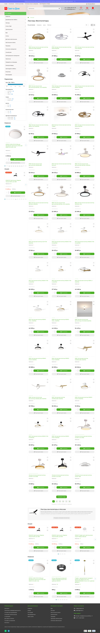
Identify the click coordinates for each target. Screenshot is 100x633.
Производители (31, 614)
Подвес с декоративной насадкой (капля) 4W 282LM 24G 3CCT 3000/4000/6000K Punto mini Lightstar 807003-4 (84, 580)
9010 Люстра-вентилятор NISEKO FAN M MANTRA (61, 242)
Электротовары (10, 65)
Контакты (7, 608)
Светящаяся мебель (11, 68)
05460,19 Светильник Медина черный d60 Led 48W (13, 181)
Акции (6, 3)
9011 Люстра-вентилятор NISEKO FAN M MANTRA (84, 242)
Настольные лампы (10, 42)
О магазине (7, 616)
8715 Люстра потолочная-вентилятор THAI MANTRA (84, 47)
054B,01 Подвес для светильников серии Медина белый (84, 536)
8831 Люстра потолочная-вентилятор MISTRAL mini (84, 203)
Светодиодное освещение (12, 55)
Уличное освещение (11, 49)
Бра (7, 32)
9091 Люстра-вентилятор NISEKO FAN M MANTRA (38, 437)
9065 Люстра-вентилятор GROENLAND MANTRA (81, 359)
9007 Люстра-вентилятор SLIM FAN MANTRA (38, 242)
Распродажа (9, 74)
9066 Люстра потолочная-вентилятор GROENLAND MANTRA (37, 398)
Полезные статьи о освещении (31, 3)
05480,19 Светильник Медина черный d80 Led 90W (59, 536)
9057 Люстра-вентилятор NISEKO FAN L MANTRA (37, 320)
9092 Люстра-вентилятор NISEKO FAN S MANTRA (60, 437)
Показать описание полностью (61, 517)
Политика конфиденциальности (13, 610)
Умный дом (8, 52)
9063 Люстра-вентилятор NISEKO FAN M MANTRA (37, 359)
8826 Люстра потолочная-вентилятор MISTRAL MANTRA (82, 164)
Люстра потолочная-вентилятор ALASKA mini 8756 (37, 476)
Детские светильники (11, 39)
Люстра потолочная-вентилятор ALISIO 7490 (83, 476)
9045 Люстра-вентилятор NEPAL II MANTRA (83, 281)
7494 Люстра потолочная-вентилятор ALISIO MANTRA (61, 86)
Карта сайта (31, 616)
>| (69, 501)
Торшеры (8, 45)
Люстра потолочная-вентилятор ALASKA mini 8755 (83, 437)
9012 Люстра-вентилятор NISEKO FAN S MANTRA (38, 281)
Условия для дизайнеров (11, 612)
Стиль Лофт (9, 26)
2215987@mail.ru (69, 9)
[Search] (44, 8)
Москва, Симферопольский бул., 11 (83, 615)
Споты (7, 36)
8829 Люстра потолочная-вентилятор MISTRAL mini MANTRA (61, 203)
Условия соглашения (10, 620)
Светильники (9, 29)
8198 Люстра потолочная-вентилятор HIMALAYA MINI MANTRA (38, 47)
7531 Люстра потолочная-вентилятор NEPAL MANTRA (84, 86)
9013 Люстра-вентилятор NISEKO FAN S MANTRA (61, 281)
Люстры (8, 23)
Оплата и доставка (19, 3)
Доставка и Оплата (9, 618)
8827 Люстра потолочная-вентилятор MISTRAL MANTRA (38, 203)
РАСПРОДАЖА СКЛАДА (45, 3)
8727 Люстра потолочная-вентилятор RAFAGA (61, 164)
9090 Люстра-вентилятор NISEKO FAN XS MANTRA (83, 398)
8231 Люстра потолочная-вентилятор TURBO (61, 125)
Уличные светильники (56, 620)
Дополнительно (33, 606)
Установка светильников (11, 614)
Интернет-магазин (57, 606)
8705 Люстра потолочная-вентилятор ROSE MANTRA (61, 47)
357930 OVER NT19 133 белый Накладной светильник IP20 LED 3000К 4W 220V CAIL (14, 146)
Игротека (8, 71)
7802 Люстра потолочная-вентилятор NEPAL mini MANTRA (38, 125)
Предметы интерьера (11, 62)
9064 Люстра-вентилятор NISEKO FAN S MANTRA (60, 359)
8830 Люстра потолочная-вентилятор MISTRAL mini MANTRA (38, 86)
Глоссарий (30, 612)
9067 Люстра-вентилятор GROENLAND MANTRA (58, 398)
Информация (9, 606)
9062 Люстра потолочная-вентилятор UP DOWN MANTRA (83, 320)
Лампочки (8, 59)
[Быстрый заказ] (15, 163)
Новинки (8, 16)
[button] (26, 145)
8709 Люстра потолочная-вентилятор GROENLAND (35, 164)
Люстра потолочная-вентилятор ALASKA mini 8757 (60, 476)
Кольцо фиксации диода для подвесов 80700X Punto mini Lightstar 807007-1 (59, 580)
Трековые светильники (56, 618)
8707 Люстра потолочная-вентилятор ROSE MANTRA (84, 125)
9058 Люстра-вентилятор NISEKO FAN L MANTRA (60, 320)
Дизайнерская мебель (11, 19)
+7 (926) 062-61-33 (70, 7)
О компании (11, 3)
